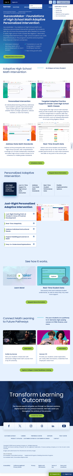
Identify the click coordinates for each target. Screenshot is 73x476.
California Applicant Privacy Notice (19, 469)
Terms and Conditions (63, 469)
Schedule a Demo (36, 163)
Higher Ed (14, 2)
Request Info (55, 474)
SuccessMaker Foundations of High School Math (14, 13)
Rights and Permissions (41, 469)
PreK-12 (7, 2)
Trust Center (63, 439)
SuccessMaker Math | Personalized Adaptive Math (15, 460)
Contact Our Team (36, 418)
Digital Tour (67, 474)
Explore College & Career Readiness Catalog (36, 373)
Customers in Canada (43, 441)
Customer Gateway (10, 439)
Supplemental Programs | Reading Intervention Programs (39, 458)
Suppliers (49, 439)
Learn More (27, 348)
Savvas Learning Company (9, 11)
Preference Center (36, 439)
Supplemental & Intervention (25, 11)
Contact (63, 7)
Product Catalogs (16, 441)
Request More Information (14, 57)
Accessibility (6, 468)
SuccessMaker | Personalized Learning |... (13, 458)
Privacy (33, 468)
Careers (23, 439)
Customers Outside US (29, 441)
